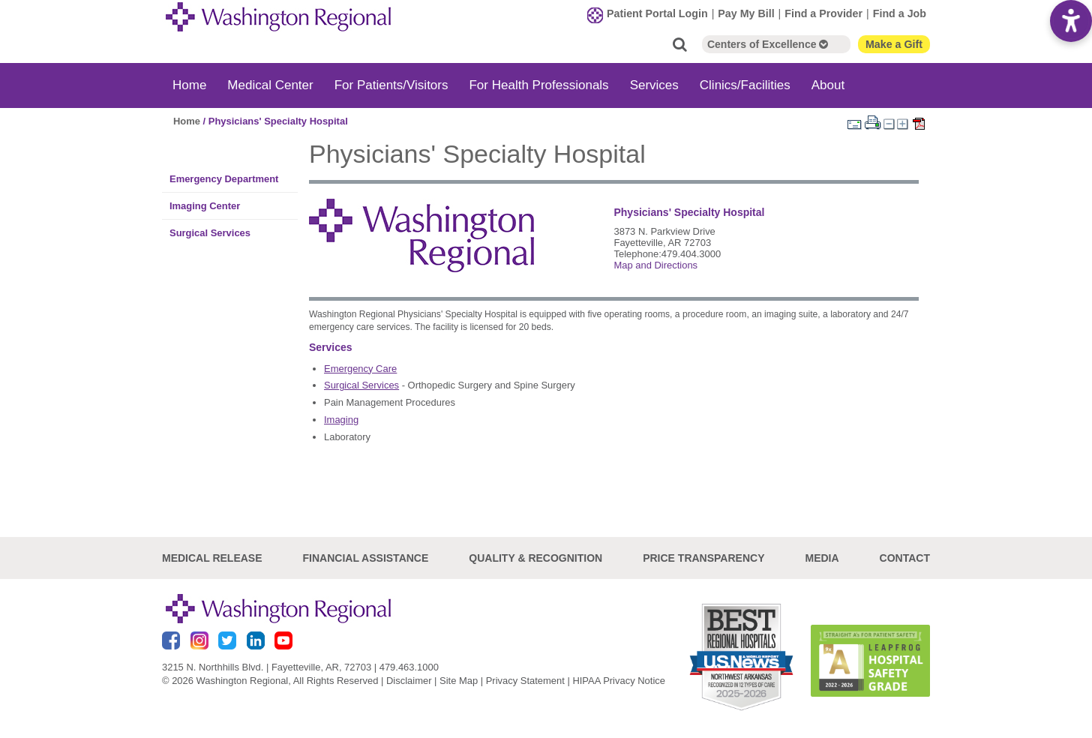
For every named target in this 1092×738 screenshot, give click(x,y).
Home (189, 85)
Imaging (341, 419)
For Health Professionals (538, 85)
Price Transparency (703, 558)
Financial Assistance (366, 558)
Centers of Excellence (767, 44)
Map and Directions (656, 265)
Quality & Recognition (535, 558)
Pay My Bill (746, 14)
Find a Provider (823, 14)
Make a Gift (894, 44)
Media (821, 558)
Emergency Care (360, 368)
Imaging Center (205, 206)
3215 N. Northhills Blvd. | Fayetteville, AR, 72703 (266, 667)
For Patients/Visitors (391, 85)
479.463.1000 (409, 667)
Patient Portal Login (657, 14)
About (828, 85)
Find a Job (899, 14)
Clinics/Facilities (745, 85)
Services (654, 85)
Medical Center (270, 85)
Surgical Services (210, 232)
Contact (905, 558)
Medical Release (212, 558)
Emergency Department (224, 178)
